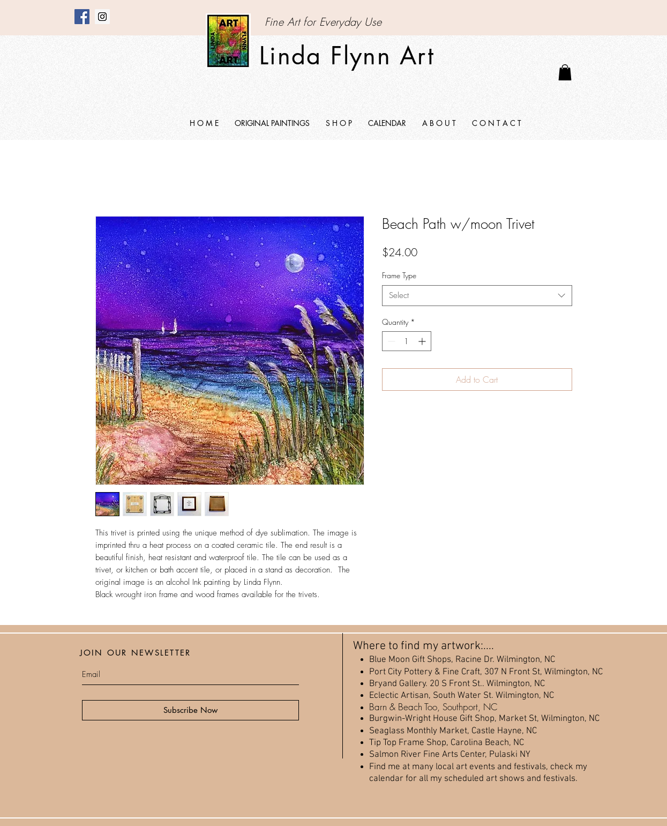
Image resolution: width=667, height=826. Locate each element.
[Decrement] (390, 341)
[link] (565, 72)
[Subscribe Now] (190, 710)
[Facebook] (81, 16)
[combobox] (477, 295)
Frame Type (399, 275)
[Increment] (423, 341)
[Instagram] (102, 16)
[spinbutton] (406, 341)
